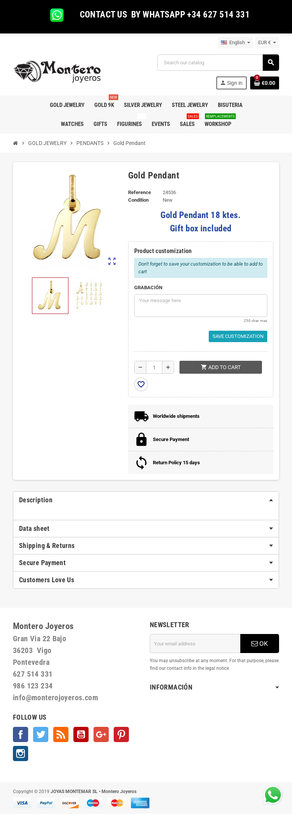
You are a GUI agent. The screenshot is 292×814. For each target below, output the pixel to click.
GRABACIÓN (148, 287)
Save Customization (238, 336)
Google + (101, 734)
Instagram (20, 753)
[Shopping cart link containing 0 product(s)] (264, 82)
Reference (139, 192)
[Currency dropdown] (267, 42)
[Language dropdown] (235, 42)
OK (259, 643)
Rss (60, 734)
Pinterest (121, 734)
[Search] (218, 62)
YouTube (81, 734)
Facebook (20, 734)
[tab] (146, 500)
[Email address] (195, 643)
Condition (138, 200)
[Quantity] (154, 367)
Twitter (40, 734)
